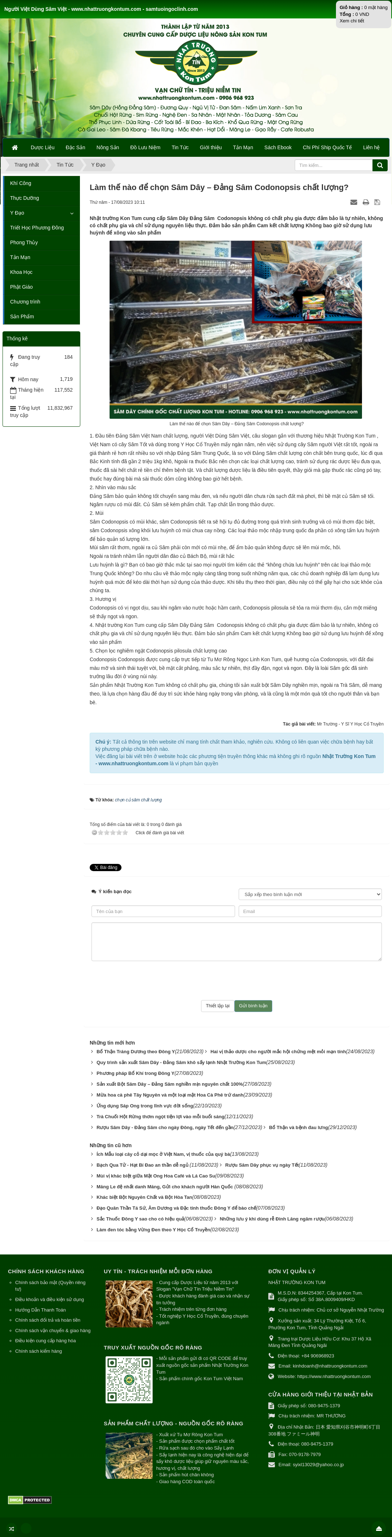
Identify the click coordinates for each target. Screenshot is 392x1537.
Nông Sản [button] (108, 147)
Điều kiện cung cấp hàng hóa (45, 1340)
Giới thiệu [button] (211, 147)
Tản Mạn (20, 257)
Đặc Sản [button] (75, 147)
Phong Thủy (24, 242)
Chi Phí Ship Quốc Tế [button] (327, 147)
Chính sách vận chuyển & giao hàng (52, 1330)
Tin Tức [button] (180, 147)
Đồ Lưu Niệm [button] (145, 147)
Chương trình (25, 302)
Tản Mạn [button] (243, 147)
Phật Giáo (21, 287)
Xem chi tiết (352, 20)
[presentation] (237, 980)
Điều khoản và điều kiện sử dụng (49, 1299)
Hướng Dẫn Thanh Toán (40, 1310)
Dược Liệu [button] (43, 147)
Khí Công (20, 183)
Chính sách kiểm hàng (38, 1351)
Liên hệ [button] (371, 147)
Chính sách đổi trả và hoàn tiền (47, 1320)
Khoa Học (21, 272)
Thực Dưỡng (24, 198)
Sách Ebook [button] (278, 147)
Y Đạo (17, 213)
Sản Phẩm (22, 316)
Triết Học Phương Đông (37, 228)
